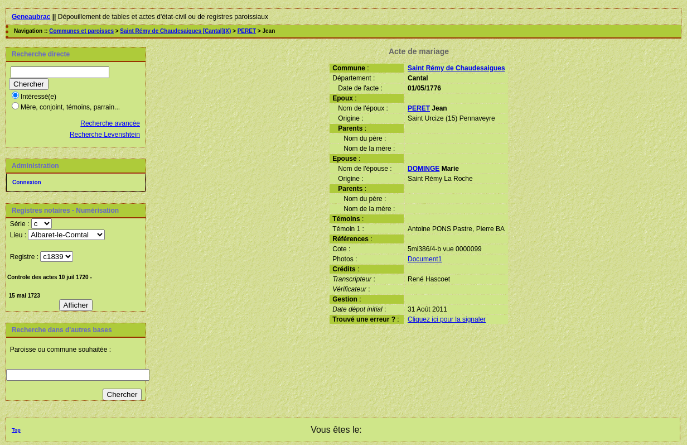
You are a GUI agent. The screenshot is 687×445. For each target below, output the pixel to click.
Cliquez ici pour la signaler (447, 319)
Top (16, 430)
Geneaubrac (31, 17)
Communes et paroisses (81, 31)
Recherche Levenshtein (105, 134)
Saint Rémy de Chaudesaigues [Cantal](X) (175, 31)
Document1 (425, 259)
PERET (247, 31)
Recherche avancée (110, 123)
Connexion (26, 182)
